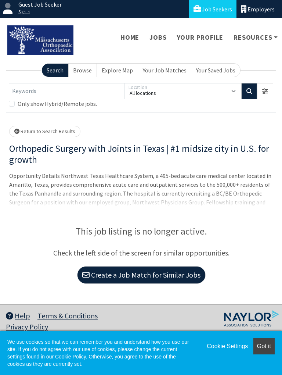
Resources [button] (253, 37)
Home (129, 37)
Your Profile (200, 37)
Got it (264, 346)
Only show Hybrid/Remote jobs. (57, 103)
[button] (265, 91)
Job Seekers (213, 9)
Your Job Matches (165, 70)
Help (18, 315)
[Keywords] (67, 91)
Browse (82, 70)
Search (55, 70)
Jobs (157, 37)
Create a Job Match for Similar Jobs (141, 274)
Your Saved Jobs (215, 70)
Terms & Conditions (67, 315)
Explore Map (117, 70)
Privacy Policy (27, 326)
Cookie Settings (227, 346)
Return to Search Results (44, 131)
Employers (258, 9)
